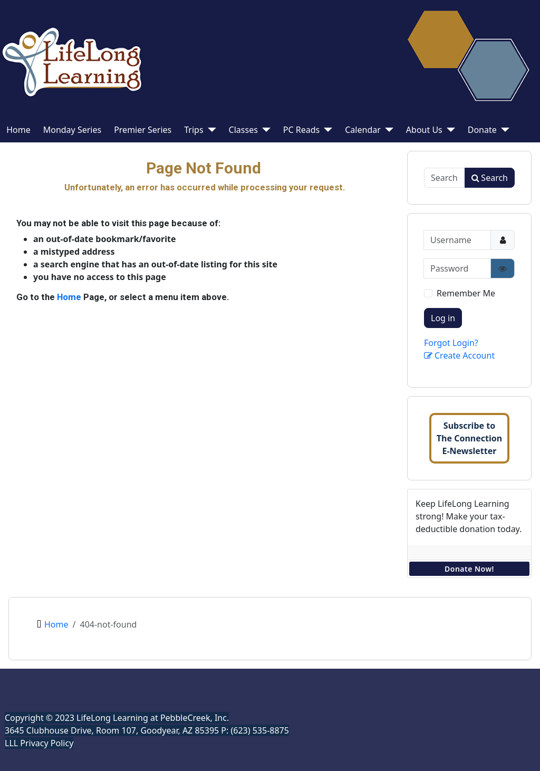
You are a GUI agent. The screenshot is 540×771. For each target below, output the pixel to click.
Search (489, 178)
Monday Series (72, 130)
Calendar (363, 130)
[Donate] (503, 129)
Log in (443, 318)
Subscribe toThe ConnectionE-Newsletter (469, 438)
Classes (243, 130)
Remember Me (466, 293)
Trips (193, 130)
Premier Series (142, 130)
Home (18, 130)
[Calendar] (387, 129)
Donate (482, 130)
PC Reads (301, 130)
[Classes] (264, 129)
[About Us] (448, 129)
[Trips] (210, 129)
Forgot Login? (451, 343)
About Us (424, 130)
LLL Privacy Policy (39, 743)
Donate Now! (469, 569)
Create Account (459, 355)
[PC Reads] (326, 129)
